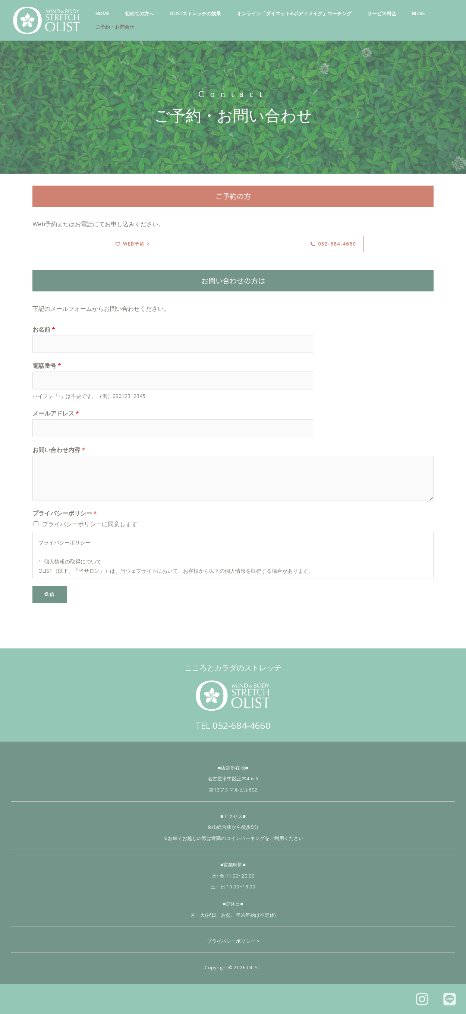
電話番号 (46, 365)
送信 (49, 594)
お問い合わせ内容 (58, 450)
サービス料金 (391, 13)
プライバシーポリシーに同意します (90, 524)
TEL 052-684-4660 (233, 725)
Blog (430, 13)
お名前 (43, 329)
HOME (103, 13)
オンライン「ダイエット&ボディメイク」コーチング (302, 13)
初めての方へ (142, 13)
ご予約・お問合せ (116, 26)
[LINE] (450, 999)
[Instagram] (422, 999)
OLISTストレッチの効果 (201, 13)
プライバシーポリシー (64, 513)
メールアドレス (55, 413)
